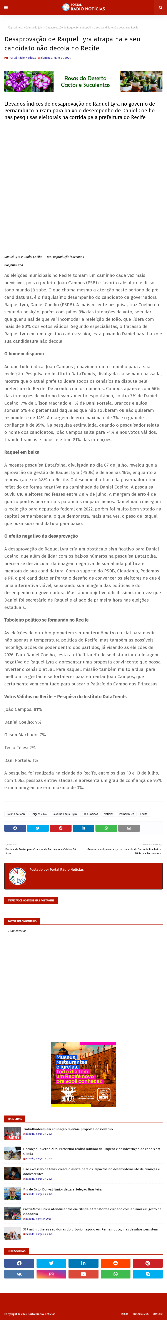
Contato (158, 1314)
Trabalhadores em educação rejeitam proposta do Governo (68, 1129)
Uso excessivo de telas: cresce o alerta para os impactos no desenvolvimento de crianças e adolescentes (91, 1171)
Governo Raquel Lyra (64, 814)
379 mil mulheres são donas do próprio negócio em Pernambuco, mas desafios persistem (90, 1229)
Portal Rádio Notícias (41, 1314)
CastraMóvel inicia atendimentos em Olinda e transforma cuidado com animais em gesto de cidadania (92, 1211)
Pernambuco (126, 814)
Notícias (109, 814)
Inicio (124, 1314)
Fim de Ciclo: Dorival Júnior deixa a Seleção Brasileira (62, 1189)
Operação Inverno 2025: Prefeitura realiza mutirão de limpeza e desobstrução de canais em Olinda (91, 1151)
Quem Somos (141, 1314)
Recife (143, 814)
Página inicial (15, 27)
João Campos (90, 814)
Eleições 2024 (39, 814)
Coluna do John (34, 27)
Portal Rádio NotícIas (22, 57)
